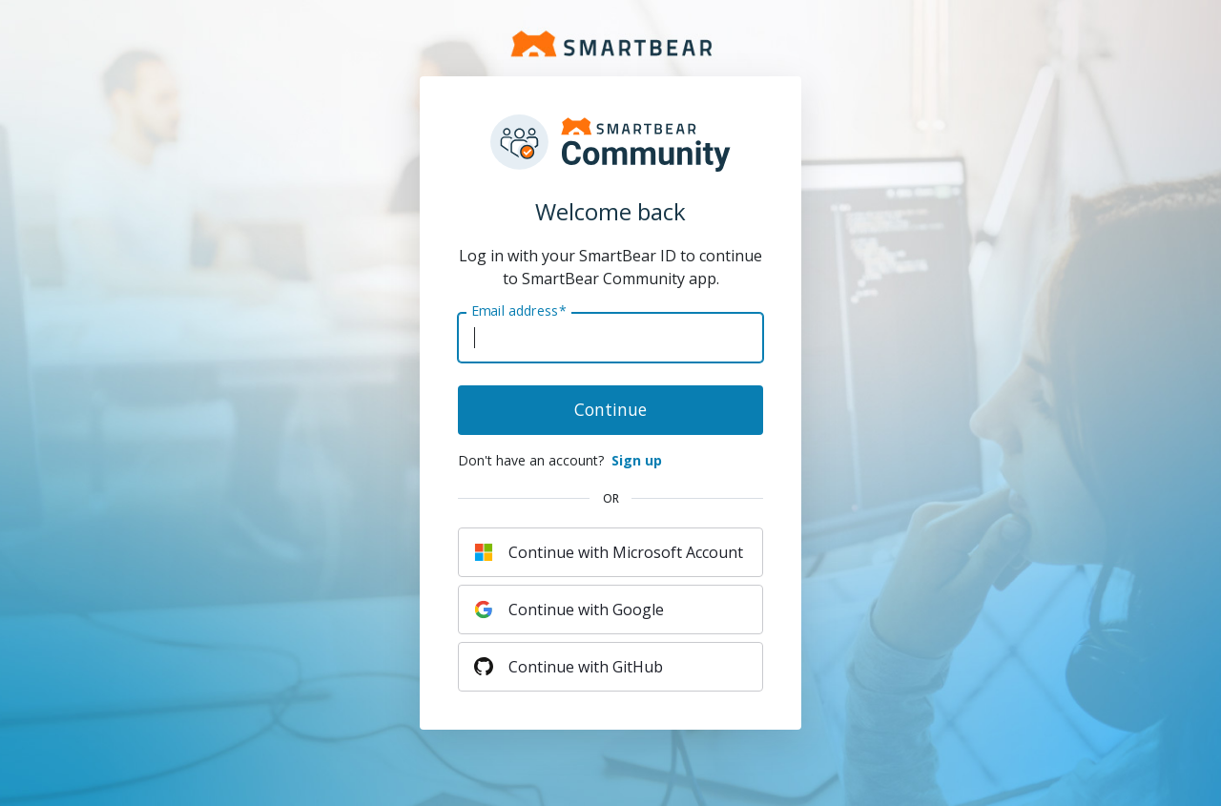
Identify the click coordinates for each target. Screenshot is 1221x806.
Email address (518, 311)
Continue (610, 409)
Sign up (636, 460)
